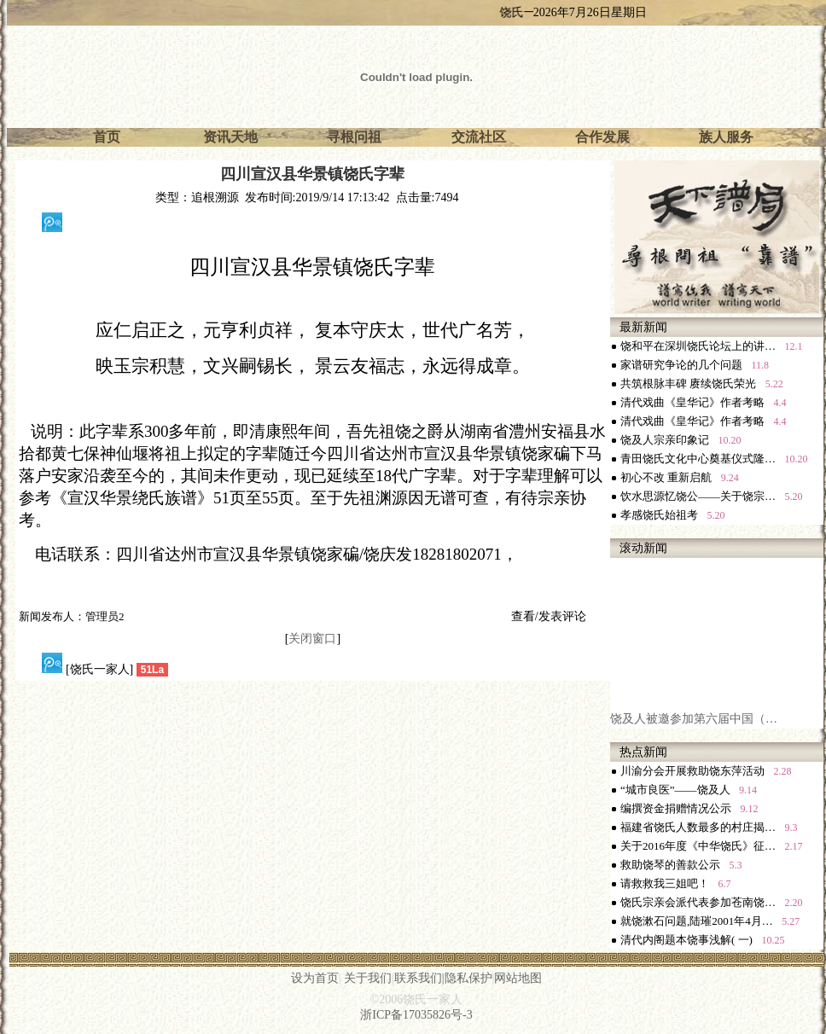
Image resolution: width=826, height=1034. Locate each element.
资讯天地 (230, 137)
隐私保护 (468, 978)
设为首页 (315, 978)
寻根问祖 (354, 137)
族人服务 (726, 137)
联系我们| (419, 978)
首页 (106, 137)
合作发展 (602, 137)
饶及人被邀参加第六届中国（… (693, 722)
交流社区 (478, 137)
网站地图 (518, 978)
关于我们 (368, 978)
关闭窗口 (312, 638)
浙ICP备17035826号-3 (416, 1014)
